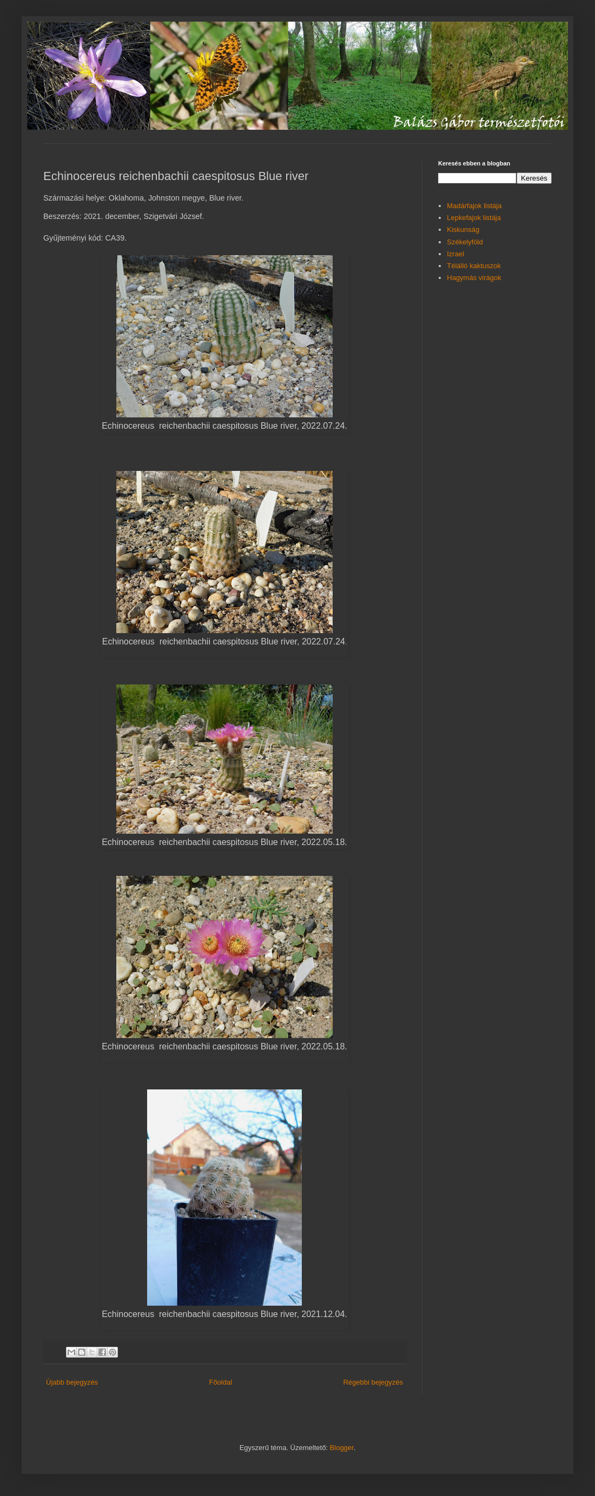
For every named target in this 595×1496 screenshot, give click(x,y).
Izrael (455, 254)
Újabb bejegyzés (72, 1382)
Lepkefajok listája (474, 218)
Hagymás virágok (474, 278)
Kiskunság (463, 229)
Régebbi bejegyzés (373, 1382)
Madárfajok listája (474, 206)
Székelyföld (464, 242)
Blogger (342, 1448)
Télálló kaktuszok (474, 266)
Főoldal (220, 1382)
